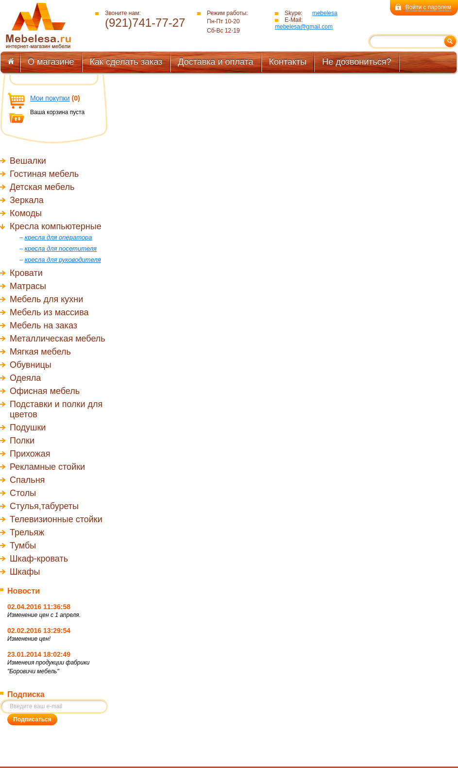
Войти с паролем (428, 7)
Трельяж (27, 532)
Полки (22, 440)
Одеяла (25, 378)
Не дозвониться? (356, 62)
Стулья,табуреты (44, 506)
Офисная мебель (45, 391)
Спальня (27, 480)
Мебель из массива (49, 312)
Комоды (26, 213)
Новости (23, 591)
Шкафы (25, 572)
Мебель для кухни (46, 299)
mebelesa (325, 13)
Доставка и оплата (215, 62)
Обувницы (30, 365)
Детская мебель (42, 187)
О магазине (51, 62)
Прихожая (30, 454)
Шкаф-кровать (39, 558)
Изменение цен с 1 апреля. (44, 615)
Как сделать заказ (126, 62)
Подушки (28, 427)
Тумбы (23, 545)
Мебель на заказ (43, 325)
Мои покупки (50, 98)
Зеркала (27, 200)
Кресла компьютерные (56, 226)
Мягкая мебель (40, 352)
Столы (23, 493)
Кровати (26, 273)
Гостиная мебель (44, 174)
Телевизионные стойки (56, 519)
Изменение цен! (29, 638)
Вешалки (28, 161)
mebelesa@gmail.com (304, 26)
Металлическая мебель (57, 338)
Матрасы (28, 286)
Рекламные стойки (47, 467)
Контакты (288, 62)
